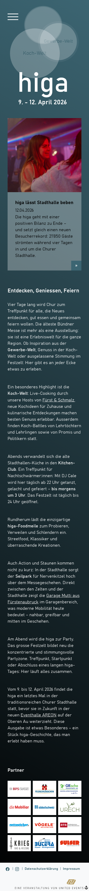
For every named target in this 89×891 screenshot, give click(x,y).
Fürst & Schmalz (58, 400)
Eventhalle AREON (38, 715)
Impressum (71, 869)
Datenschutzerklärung (41, 869)
